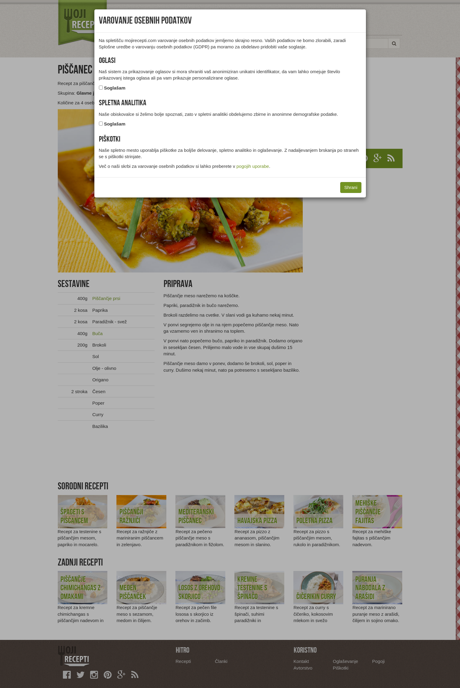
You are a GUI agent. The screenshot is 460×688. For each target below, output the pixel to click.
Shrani (350, 187)
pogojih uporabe (253, 166)
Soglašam (115, 87)
